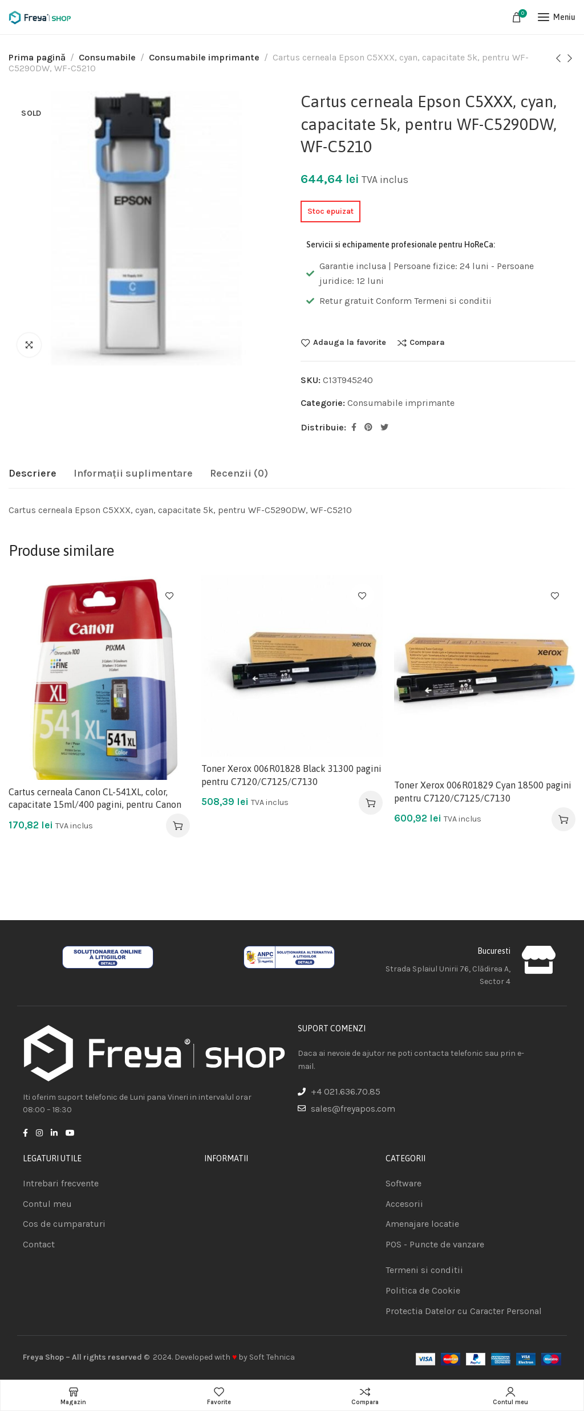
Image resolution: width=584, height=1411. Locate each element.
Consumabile (107, 57)
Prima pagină (37, 57)
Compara (427, 342)
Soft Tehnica (272, 1357)
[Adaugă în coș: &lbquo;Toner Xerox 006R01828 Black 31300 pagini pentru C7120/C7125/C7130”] (371, 803)
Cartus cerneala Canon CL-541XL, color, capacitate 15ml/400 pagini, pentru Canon (95, 798)
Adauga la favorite (349, 342)
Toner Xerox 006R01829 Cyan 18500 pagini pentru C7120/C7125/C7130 (482, 791)
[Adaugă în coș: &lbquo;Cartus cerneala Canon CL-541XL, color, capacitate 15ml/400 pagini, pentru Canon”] (178, 825)
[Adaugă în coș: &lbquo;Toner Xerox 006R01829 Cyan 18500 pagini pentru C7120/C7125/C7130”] (563, 819)
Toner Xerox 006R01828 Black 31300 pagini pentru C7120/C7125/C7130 (291, 774)
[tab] (32, 474)
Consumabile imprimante (204, 57)
